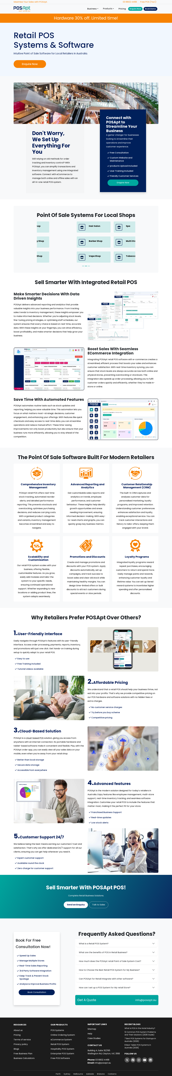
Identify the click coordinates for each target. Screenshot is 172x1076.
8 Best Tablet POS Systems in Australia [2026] (138, 1032)
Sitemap (92, 1015)
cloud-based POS (35, 723)
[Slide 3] (89, 251)
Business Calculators (24, 1044)
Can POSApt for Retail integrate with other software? (106, 964)
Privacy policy (21, 1030)
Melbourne (78, 1059)
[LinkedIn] (150, 1045)
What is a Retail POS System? (93, 929)
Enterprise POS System (62, 1039)
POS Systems (57, 1016)
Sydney (67, 1059)
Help (90, 1019)
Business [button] (92, 8)
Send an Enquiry (76, 890)
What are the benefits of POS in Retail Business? (103, 937)
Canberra (112, 1059)
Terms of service (22, 1025)
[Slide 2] (86, 251)
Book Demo (150, 9)
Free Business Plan (23, 1039)
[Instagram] (138, 1045)
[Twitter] (127, 1045)
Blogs (16, 1035)
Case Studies (94, 1024)
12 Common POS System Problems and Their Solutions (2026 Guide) (140, 1019)
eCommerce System (61, 1025)
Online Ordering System (63, 1021)
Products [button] (107, 8)
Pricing (122, 8)
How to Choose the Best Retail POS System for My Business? (109, 955)
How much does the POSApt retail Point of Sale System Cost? (110, 946)
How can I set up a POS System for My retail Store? (104, 973)
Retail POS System (60, 1030)
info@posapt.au (145, 986)
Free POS (144, 1)
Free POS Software (60, 1044)
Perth (58, 1059)
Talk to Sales (98, 890)
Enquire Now (135, 9)
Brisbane (101, 1059)
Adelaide (90, 1059)
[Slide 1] (83, 251)
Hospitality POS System (62, 1035)
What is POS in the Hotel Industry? (140, 1014)
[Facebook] (133, 1045)
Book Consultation (36, 977)
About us (18, 1016)
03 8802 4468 (130, 1)
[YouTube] (144, 1045)
